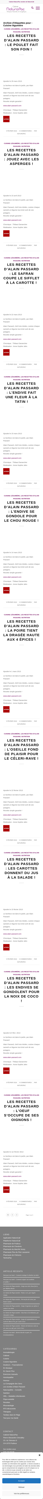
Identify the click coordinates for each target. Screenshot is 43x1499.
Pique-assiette (8, 1399)
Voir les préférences (21, 1493)
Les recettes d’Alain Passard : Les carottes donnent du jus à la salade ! (21, 868)
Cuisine (6, 1359)
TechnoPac (7, 1258)
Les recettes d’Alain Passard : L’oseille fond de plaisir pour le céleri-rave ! (21, 749)
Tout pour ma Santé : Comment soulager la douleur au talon (21, 1275)
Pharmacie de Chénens (12, 1255)
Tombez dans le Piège (11, 1415)
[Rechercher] (31, 8)
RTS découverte (9, 1409)
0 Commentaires (25, 131)
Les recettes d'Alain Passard (14, 1387)
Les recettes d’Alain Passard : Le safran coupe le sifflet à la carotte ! (21, 274)
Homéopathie (8, 1377)
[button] (39, 1455)
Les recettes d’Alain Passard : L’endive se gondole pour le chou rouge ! (21, 511)
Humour (6, 1380)
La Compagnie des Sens (12, 1384)
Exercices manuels (10, 1374)
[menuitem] (31, 8)
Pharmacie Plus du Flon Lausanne (16, 1252)
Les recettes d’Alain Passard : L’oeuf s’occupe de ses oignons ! (21, 1111)
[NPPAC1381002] (17, 8)
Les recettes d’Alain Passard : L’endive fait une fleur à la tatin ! (21, 392)
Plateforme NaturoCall (11, 1241)
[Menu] (36, 8)
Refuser (21, 1487)
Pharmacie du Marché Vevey (14, 1249)
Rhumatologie (8, 1405)
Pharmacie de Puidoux (12, 1244)
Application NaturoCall (11, 1238)
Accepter (21, 1481)
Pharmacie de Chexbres (12, 1246)
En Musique (7, 1368)
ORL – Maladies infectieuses (14, 1396)
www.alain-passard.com (12, 106)
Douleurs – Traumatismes (13, 1365)
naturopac (21, 134)
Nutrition (25, 32)
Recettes (6, 1402)
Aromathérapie (8, 1352)
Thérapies (7, 1412)
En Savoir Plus (8, 1371)
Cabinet (6, 1355)
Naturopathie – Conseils (12, 1390)
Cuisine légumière (12, 29)
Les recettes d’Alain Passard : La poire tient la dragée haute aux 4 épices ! (21, 630)
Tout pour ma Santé (10, 1418)
